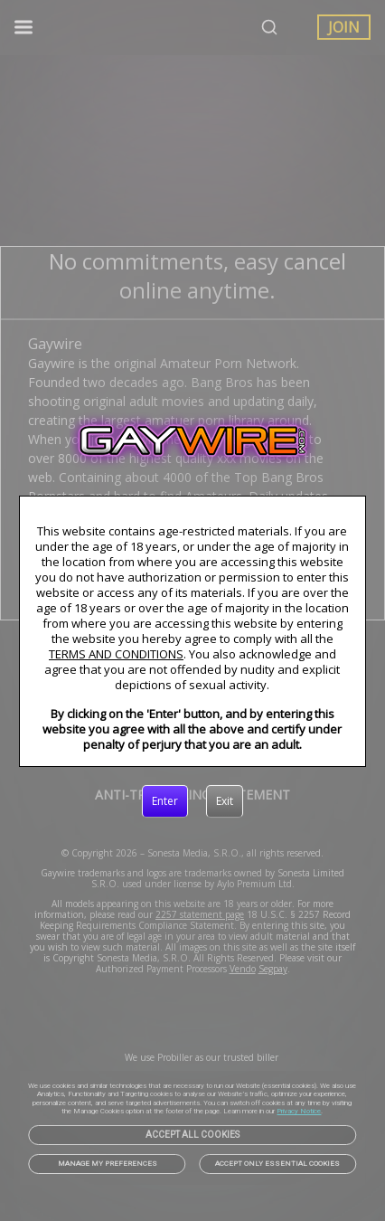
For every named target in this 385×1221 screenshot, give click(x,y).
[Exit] (224, 801)
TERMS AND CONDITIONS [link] (116, 654)
